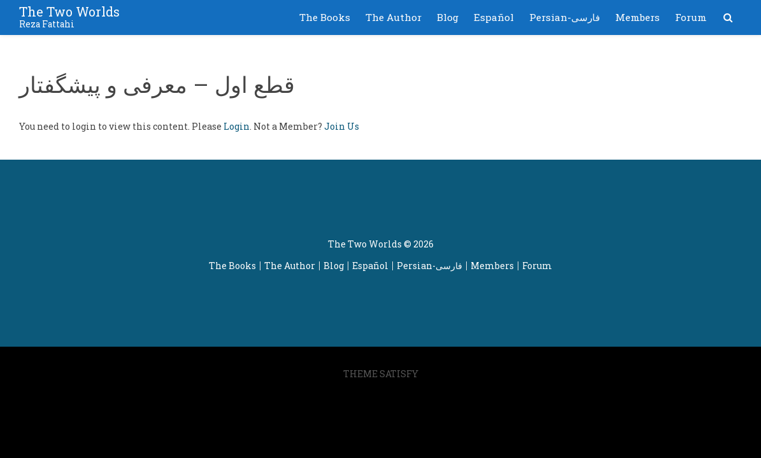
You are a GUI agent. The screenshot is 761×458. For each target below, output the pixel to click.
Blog (448, 17)
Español (494, 17)
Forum (691, 17)
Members (637, 17)
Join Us (341, 126)
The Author (394, 17)
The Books (324, 17)
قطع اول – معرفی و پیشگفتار (157, 84)
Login (237, 126)
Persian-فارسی (564, 17)
